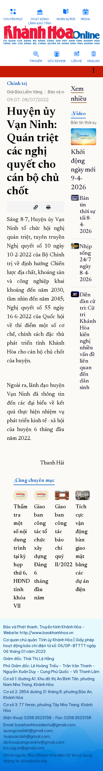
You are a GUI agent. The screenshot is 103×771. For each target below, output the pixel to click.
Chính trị (17, 83)
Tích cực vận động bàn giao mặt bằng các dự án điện (82, 548)
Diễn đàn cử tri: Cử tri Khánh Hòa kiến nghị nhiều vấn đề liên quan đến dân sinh (88, 341)
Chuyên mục (13, 19)
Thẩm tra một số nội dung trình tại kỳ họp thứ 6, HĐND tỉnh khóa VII (21, 556)
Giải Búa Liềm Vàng (24, 91)
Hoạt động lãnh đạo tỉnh (39, 21)
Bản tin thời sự (83, 122)
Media (85, 19)
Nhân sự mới (66, 19)
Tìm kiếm (35, 61)
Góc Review (57, 61)
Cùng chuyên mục (35, 480)
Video (79, 113)
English (93, 61)
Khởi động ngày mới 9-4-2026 (83, 170)
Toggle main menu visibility (96, 70)
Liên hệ (76, 61)
